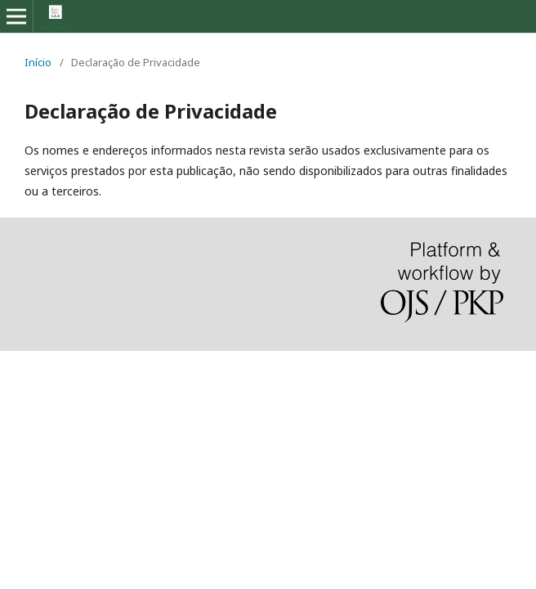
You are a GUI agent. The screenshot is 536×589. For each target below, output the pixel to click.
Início (38, 62)
